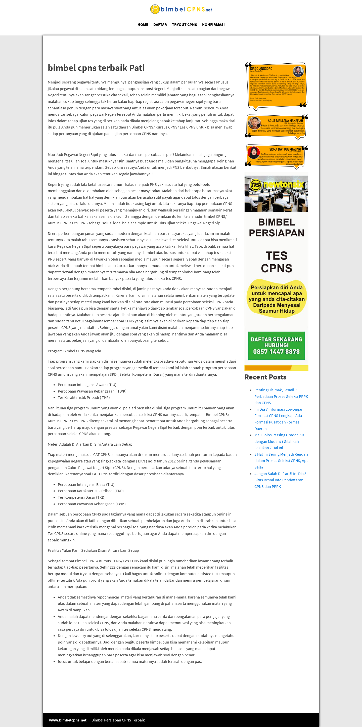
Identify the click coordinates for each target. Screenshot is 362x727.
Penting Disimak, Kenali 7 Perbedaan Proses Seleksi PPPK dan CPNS (281, 396)
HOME (143, 24)
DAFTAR (160, 24)
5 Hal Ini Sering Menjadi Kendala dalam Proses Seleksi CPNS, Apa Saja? (281, 460)
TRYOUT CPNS (184, 24)
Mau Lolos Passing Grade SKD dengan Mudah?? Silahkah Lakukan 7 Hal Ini (279, 441)
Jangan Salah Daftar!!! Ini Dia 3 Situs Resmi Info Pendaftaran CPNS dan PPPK (280, 480)
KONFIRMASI (213, 24)
